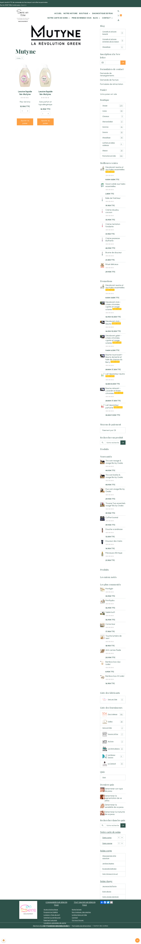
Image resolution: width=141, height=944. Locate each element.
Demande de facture (109, 82)
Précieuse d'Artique (113, 557)
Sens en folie (112, 704)
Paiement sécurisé (51, 928)
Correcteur (110, 628)
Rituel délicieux (111, 268)
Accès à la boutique (51, 917)
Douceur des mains (113, 545)
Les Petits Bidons (112, 753)
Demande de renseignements (107, 76)
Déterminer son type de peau (114, 796)
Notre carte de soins (58, 18)
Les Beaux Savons (112, 762)
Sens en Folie (112, 732)
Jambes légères (108, 870)
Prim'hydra (109, 605)
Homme (112, 130)
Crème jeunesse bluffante (112, 243)
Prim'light (109, 593)
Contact (106, 18)
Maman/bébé (112, 124)
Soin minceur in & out (110, 881)
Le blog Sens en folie (80, 923)
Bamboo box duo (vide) (112, 667)
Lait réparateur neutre (115, 378)
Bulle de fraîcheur (112, 202)
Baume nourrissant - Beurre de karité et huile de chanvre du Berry (114, 363)
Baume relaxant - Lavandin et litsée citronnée (113, 395)
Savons (112, 135)
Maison (112, 154)
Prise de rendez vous (82, 18)
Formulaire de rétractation (111, 86)
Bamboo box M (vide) (114, 680)
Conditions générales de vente (56, 931)
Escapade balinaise (110, 875)
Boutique (84, 14)
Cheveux (112, 119)
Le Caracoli (112, 769)
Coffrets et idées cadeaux (112, 147)
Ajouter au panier (25, 123)
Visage (112, 108)
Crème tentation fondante (112, 229)
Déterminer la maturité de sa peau (115, 818)
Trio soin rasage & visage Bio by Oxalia (114, 466)
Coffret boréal (111, 522)
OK (123, 65)
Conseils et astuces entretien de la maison (112, 42)
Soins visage (107, 848)
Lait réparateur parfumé (112, 410)
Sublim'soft (110, 616)
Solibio (112, 726)
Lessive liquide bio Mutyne (25, 94)
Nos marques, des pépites (82, 920)
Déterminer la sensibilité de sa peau (114, 811)
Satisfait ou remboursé (53, 925)
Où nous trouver (78, 928)
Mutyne (112, 746)
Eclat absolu (107, 899)
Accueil (58, 14)
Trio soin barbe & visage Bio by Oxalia (114, 480)
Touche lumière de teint (113, 641)
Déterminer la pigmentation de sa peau (113, 804)
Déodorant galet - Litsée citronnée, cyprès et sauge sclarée (113, 344)
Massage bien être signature (110, 863)
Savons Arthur (112, 738)
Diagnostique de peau (102, 14)
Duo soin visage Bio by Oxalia (115, 494)
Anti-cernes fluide (113, 654)
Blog (96, 18)
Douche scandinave (114, 533)
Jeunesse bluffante (110, 894)
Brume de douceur (113, 257)
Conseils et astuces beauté (112, 34)
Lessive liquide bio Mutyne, (45, 94)
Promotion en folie (112, 160)
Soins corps (107, 843)
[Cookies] (4, 940)
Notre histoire (71, 14)
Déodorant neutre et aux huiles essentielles (115, 172)
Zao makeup (112, 718)
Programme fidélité (51, 920)
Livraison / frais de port (53, 923)
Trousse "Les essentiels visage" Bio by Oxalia (115, 508)
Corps (112, 113)
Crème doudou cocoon (112, 215)
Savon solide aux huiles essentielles (115, 189)
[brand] (23, 16)
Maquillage (112, 49)
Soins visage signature (111, 905)
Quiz (104, 784)
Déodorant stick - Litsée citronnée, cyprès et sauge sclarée (113, 310)
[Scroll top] (137, 940)
